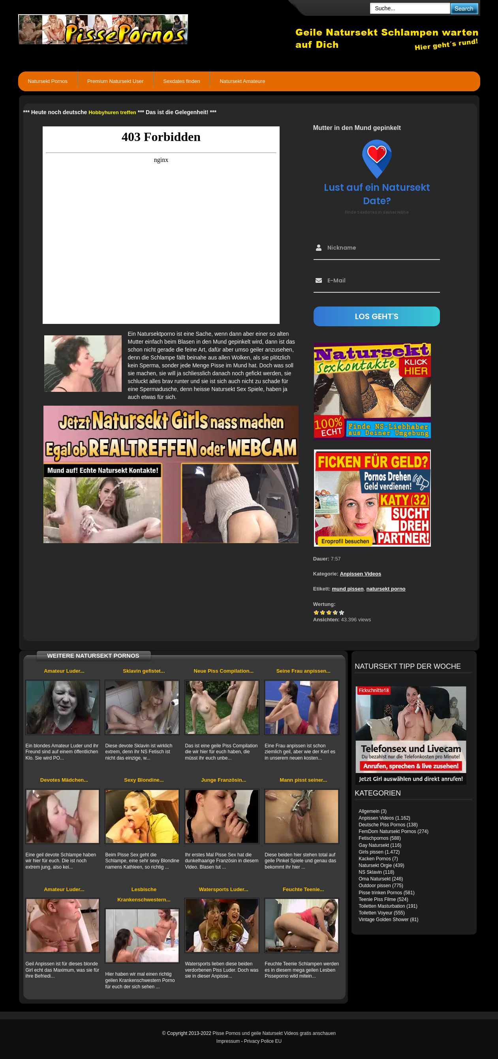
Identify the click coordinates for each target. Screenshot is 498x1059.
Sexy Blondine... (143, 780)
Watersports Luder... (223, 889)
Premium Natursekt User (115, 81)
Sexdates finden (181, 81)
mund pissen (347, 589)
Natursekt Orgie (375, 865)
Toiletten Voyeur (375, 913)
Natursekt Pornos (48, 81)
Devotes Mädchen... (64, 780)
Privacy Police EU (263, 1041)
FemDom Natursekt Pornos (387, 831)
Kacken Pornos (375, 858)
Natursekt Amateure (242, 81)
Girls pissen (371, 852)
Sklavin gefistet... (144, 671)
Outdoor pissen (375, 885)
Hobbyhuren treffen (112, 112)
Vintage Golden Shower (384, 919)
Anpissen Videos (360, 574)
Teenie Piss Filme (377, 899)
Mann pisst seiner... (303, 780)
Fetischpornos (373, 838)
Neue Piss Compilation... (224, 671)
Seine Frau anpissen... (303, 671)
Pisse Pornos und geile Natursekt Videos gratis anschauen (274, 1033)
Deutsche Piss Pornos (382, 825)
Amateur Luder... (64, 671)
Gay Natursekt (374, 845)
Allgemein (369, 811)
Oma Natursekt (375, 879)
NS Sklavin (370, 872)
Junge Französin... (223, 780)
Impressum (228, 1041)
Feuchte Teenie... (303, 889)
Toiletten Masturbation (382, 906)
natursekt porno (386, 589)
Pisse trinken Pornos (380, 892)
